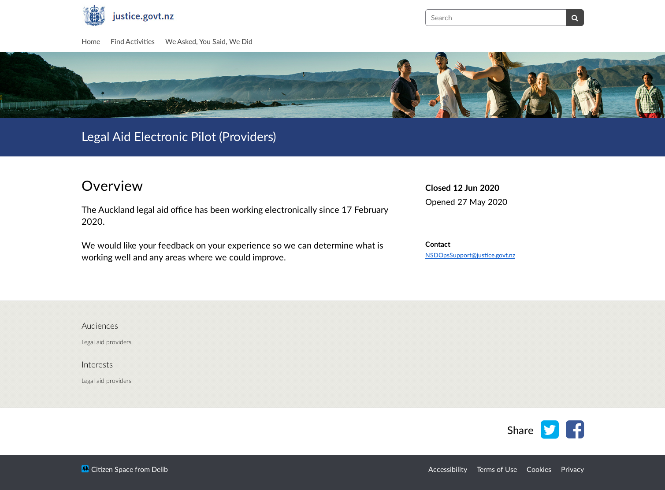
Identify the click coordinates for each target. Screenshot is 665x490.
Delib (160, 469)
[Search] (575, 17)
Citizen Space (112, 469)
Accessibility (447, 469)
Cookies (539, 469)
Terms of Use (497, 469)
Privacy (572, 469)
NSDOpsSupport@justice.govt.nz (470, 255)
